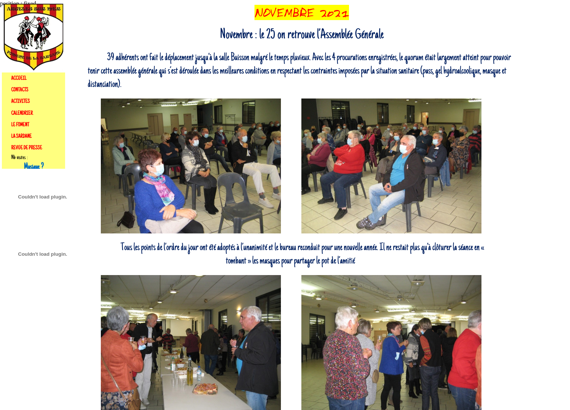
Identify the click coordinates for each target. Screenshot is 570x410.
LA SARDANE (21, 136)
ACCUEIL (18, 78)
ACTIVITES (20, 101)
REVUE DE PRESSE (26, 148)
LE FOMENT (20, 125)
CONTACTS (19, 90)
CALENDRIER (22, 113)
